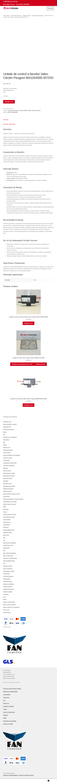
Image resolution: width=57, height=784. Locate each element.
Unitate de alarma (7, 581)
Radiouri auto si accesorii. (9, 504)
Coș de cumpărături (43, 780)
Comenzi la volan (7, 457)
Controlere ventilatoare (9, 465)
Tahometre (6, 527)
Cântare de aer (6, 447)
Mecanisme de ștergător (9, 486)
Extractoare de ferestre (9, 475)
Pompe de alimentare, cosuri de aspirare (13, 499)
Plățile (4, 718)
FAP (4, 563)
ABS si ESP (6, 535)
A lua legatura (7, 694)
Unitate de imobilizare (8, 584)
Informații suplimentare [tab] (9, 124)
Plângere (5, 715)
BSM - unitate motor (8, 555)
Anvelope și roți (7, 421)
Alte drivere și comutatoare (10, 437)
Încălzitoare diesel (7, 478)
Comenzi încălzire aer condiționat (11, 455)
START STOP (6, 573)
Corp (4, 597)
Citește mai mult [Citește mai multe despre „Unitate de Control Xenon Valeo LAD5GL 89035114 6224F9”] (40, 364)
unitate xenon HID (7, 586)
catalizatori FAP (7, 426)
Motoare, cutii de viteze (9, 602)
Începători (5, 481)
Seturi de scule (7, 612)
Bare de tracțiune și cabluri (10, 424)
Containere (6, 594)
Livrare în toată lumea (9, 712)
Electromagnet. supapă (9, 473)
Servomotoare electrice (9, 517)
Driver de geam (7, 470)
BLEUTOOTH (6, 548)
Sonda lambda (6, 519)
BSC (4, 550)
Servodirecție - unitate (8, 571)
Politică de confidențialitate (10, 691)
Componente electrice (16, 15)
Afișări (4, 432)
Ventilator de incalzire (8, 589)
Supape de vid (6, 522)
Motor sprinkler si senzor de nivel (11, 493)
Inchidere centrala (7, 566)
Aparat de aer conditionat (9, 542)
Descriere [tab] (5, 119)
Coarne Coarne (7, 452)
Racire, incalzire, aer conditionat (11, 607)
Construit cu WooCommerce (26, 775)
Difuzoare (5, 468)
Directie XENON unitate (37, 15)
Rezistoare (6, 509)
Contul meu (6, 697)
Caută (28, 781)
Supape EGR (6, 524)
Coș (4, 700)
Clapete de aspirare (8, 450)
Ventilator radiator (7, 591)
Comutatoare (6, 460)
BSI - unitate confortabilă (9, 553)
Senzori (5, 512)
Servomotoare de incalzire (9, 514)
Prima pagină (6, 15)
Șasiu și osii (6, 609)
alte (4, 434)
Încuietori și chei (7, 483)
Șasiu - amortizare (7, 568)
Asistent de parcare (8, 545)
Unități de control (26, 15)
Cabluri (5, 445)
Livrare (5, 709)
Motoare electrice (7, 491)
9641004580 (15, 112)
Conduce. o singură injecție (10, 558)
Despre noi (6, 703)
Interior (5, 599)
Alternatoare (6, 439)
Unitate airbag (6, 578)
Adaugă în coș (9, 101)
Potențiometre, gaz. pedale (9, 501)
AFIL (4, 537)
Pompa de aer (6, 496)
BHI (4, 442)
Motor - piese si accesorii (9, 604)
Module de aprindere (8, 488)
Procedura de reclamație (9, 721)
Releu (4, 506)
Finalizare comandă (8, 706)
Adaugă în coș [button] (28, 323)
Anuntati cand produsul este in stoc (22, 364)
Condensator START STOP (10, 463)
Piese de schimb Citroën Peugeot (12, 688)
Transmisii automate (8, 576)
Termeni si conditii (8, 724)
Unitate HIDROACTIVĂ (8, 530)
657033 (9, 112)
